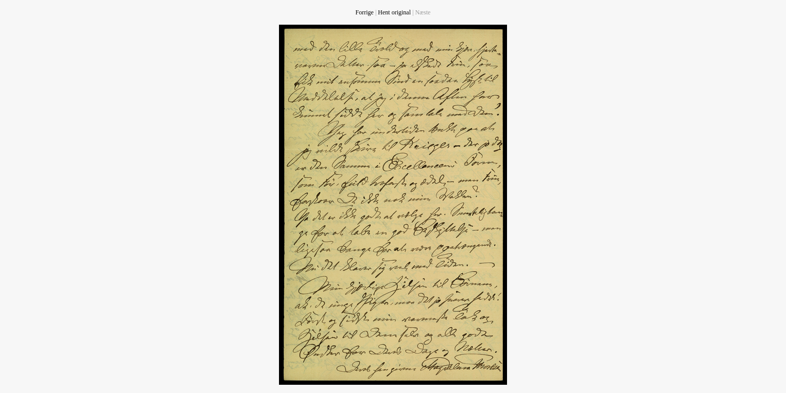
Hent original (394, 12)
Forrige (365, 12)
